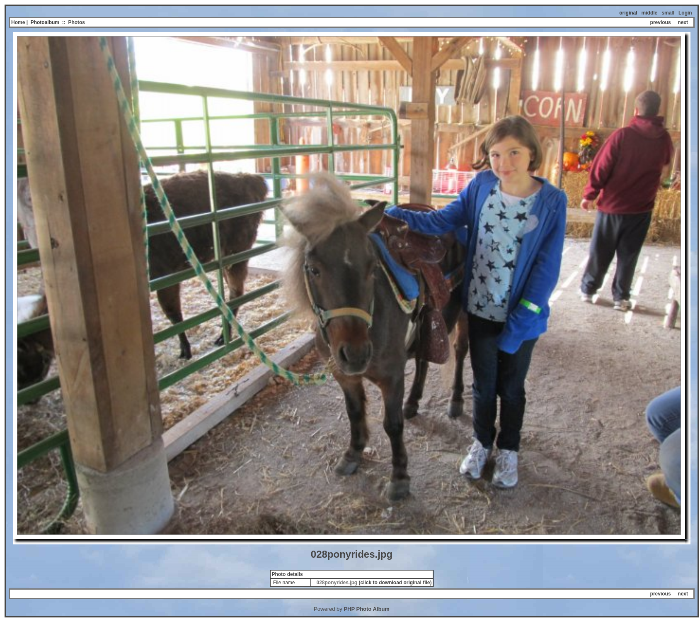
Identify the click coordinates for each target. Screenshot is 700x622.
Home (18, 22)
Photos (76, 22)
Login (685, 13)
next (683, 22)
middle (650, 13)
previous (660, 22)
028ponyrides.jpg (336, 582)
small (667, 13)
